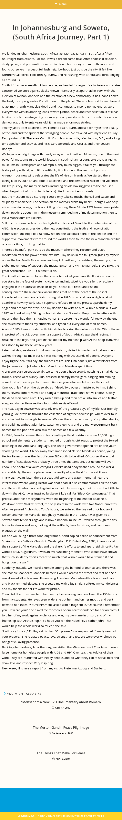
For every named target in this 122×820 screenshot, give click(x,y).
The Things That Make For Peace (61, 753)
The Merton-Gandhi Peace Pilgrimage (61, 727)
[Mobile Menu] (61, 4)
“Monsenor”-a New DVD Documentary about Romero (61, 702)
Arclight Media (95, 815)
